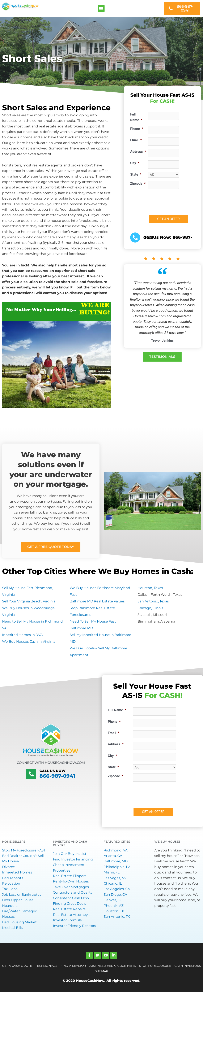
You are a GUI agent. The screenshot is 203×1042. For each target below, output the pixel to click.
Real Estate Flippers (69, 876)
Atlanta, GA (113, 856)
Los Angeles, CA (117, 889)
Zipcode (137, 184)
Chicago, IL (113, 883)
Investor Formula (67, 920)
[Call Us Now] (31, 774)
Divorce (8, 867)
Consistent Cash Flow (71, 898)
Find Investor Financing (73, 859)
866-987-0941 (57, 776)
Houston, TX (114, 911)
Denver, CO (113, 900)
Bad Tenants (12, 878)
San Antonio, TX (117, 917)
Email (136, 140)
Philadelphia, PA (117, 867)
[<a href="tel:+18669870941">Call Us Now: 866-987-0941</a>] (135, 237)
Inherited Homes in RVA (22, 635)
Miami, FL (111, 872)
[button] (101, 8)
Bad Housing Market (19, 922)
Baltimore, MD (116, 861)
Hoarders (9, 906)
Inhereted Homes (17, 872)
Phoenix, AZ (113, 906)
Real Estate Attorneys (71, 915)
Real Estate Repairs (69, 909)
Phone (136, 129)
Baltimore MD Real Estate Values (97, 601)
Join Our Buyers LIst (69, 854)
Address (138, 152)
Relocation (11, 883)
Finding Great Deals (69, 904)
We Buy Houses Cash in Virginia (28, 642)
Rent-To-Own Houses (71, 881)
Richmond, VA (115, 850)
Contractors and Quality (72, 892)
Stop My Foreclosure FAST (24, 850)
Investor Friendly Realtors (74, 926)
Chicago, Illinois (150, 608)
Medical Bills (12, 928)
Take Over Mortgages (71, 887)
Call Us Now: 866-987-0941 (167, 237)
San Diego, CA (115, 895)
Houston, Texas (150, 588)
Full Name (136, 117)
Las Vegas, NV (115, 878)
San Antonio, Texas (153, 601)
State (135, 174)
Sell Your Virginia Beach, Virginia (28, 601)
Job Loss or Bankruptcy (21, 895)
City (134, 163)
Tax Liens (9, 889)
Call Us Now (51, 771)
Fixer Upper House (18, 900)
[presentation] (164, 793)
